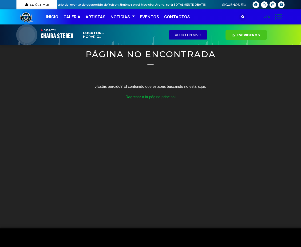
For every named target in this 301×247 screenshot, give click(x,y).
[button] (243, 17)
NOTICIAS (123, 17)
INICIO (52, 16)
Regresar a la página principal (151, 97)
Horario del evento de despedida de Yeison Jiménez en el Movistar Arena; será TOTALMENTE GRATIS (130, 4)
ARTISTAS (95, 16)
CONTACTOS (177, 16)
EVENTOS (149, 16)
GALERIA (71, 16)
